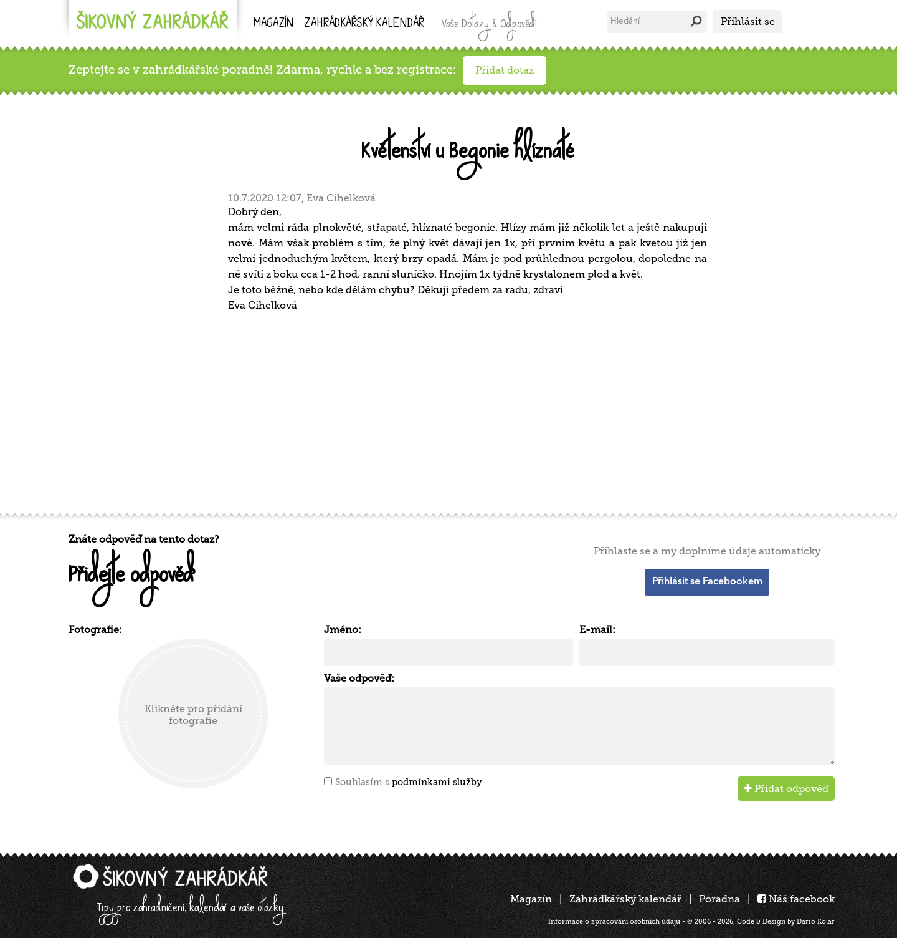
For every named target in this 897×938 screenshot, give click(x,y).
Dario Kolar (816, 921)
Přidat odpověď (786, 789)
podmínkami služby (437, 782)
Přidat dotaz (504, 70)
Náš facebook (796, 899)
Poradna (719, 899)
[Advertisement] (442, 410)
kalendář (364, 24)
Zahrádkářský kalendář (625, 899)
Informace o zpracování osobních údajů (614, 921)
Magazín (273, 24)
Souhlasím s (408, 782)
